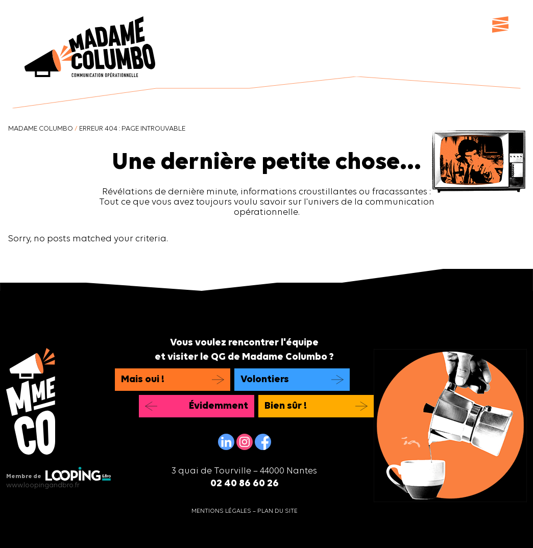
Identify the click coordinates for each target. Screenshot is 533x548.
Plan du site (277, 511)
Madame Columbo (40, 129)
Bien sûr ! (285, 406)
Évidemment (218, 406)
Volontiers (264, 380)
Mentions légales (221, 511)
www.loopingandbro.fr (43, 485)
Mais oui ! (142, 380)
